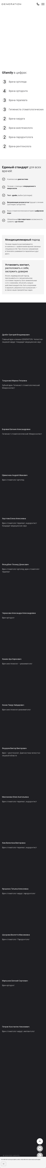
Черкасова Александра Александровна (19, 613)
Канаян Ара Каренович (11, 659)
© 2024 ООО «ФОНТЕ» (11, 1156)
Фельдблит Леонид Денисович (15, 564)
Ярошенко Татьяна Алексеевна (15, 889)
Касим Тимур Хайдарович (13, 705)
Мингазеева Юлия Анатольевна (15, 797)
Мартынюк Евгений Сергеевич (15, 981)
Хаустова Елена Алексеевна (14, 518)
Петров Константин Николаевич (15, 1027)
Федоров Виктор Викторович (14, 748)
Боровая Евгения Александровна (16, 429)
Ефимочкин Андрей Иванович (15, 475)
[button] (43, 4)
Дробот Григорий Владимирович (16, 335)
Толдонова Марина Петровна (14, 381)
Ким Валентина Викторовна (13, 843)
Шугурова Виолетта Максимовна (16, 935)
